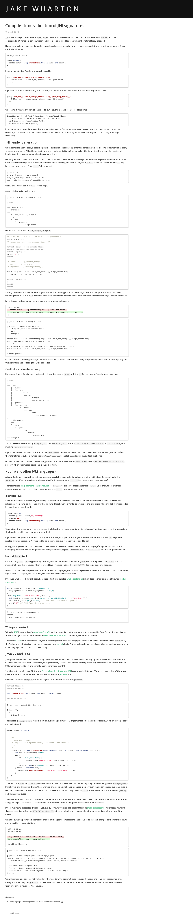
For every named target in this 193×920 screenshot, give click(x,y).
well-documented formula (55, 635)
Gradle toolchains (74, 579)
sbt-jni (60, 644)
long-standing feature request (35, 486)
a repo (18, 641)
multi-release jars (95, 808)
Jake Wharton (43, 9)
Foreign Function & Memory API (56, 671)
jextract (63, 674)
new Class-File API (41, 632)
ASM (16, 632)
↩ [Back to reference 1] (64, 902)
